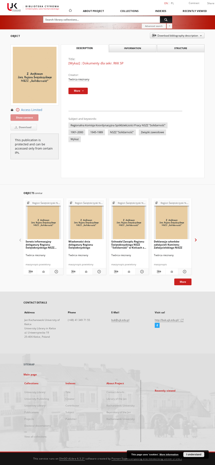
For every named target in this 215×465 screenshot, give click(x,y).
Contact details (115, 392)
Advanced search (154, 26)
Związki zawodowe (152, 132)
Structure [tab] (180, 48)
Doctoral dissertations (37, 425)
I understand (193, 454)
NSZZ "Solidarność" (122, 132)
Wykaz (75, 139)
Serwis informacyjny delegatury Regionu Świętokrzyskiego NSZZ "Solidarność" (40, 244)
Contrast (194, 3)
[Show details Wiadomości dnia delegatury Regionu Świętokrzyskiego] (98, 271)
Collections (129, 11)
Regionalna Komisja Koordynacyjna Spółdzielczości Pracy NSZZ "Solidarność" (118, 125)
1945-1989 (96, 132)
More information (169, 454)
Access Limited (26, 110)
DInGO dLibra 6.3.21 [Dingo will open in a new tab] (72, 458)
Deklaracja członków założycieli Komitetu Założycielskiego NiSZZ (168, 244)
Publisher (71, 419)
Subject (70, 412)
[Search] (166, 19)
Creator (70, 399)
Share (210, 3)
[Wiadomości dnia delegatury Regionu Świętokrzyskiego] (86, 221)
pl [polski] (172, 3)
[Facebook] (157, 325)
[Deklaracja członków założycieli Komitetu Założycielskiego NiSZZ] (171, 221)
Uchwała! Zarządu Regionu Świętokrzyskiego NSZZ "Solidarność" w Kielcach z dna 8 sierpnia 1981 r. (127, 244)
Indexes (160, 11)
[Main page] (70, 11)
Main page (30, 374)
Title (68, 392)
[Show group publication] (43, 203)
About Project (93, 11)
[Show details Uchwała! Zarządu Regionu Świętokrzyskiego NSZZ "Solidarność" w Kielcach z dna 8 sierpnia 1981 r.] (141, 271)
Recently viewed (195, 11)
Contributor (72, 405)
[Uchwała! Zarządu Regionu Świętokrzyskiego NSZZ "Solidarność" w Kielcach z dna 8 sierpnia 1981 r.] (129, 221)
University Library (34, 392)
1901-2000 (77, 132)
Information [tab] (132, 48)
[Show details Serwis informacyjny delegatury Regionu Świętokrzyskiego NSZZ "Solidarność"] (55, 271)
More (183, 282)
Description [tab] (84, 48)
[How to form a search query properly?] (169, 26)
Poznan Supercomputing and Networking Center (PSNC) (146, 458)
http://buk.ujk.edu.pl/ (169, 320)
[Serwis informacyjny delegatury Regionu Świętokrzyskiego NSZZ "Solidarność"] (43, 221)
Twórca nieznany (78, 79)
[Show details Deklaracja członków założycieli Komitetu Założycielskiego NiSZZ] (184, 271)
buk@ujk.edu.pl (120, 320)
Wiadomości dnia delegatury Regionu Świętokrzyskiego (80, 244)
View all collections (35, 436)
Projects (29, 419)
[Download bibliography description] (30, 271)
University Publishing (36, 399)
